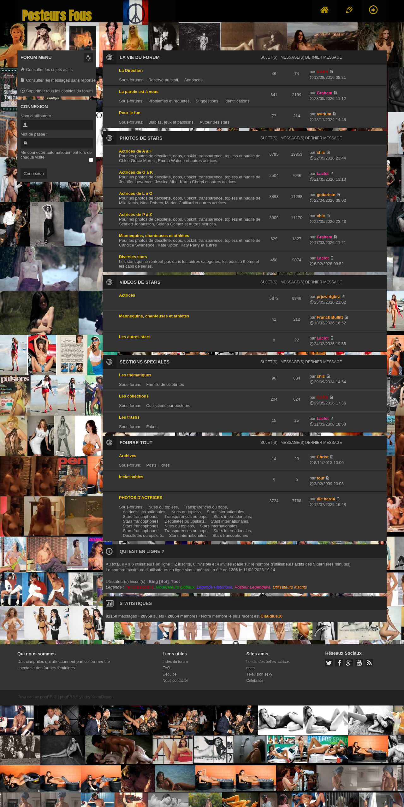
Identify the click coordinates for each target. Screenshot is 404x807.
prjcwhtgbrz (328, 296)
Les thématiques (135, 375)
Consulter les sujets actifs (47, 70)
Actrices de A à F (135, 151)
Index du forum (175, 661)
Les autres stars (135, 336)
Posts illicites (157, 465)
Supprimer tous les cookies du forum (57, 91)
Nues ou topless (163, 507)
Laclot (323, 173)
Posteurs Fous (57, 15)
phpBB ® (48, 696)
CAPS (322, 71)
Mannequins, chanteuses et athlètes (154, 235)
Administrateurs (139, 587)
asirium (324, 114)
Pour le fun (129, 112)
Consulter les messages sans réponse (58, 80)
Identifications (237, 101)
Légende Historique (214, 587)
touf (320, 478)
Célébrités (254, 680)
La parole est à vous (138, 91)
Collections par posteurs (168, 405)
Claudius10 (271, 616)
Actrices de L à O (135, 193)
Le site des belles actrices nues (267, 664)
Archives (127, 455)
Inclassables (131, 476)
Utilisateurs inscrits (290, 587)
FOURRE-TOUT (136, 442)
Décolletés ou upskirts (184, 521)
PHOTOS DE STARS (141, 138)
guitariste (326, 194)
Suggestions (207, 101)
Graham (324, 92)
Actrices (127, 295)
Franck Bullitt (330, 317)
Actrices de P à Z (135, 214)
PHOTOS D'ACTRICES (140, 497)
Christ (323, 457)
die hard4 (326, 498)
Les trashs (129, 417)
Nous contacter (175, 680)
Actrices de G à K (136, 172)
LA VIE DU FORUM (140, 57)
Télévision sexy (259, 674)
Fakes (151, 426)
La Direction (131, 70)
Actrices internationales (144, 511)
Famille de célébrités (165, 384)
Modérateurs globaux (175, 587)
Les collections (134, 396)
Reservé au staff (163, 80)
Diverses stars (133, 256)
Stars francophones (140, 516)
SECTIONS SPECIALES (144, 361)
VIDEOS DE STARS (140, 282)
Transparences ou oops (205, 507)
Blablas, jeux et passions (170, 122)
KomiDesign (103, 696)
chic (321, 152)
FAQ (166, 668)
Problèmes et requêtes (169, 101)
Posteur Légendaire (252, 587)
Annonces (193, 80)
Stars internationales (225, 511)
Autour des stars (214, 122)
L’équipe (170, 674)
